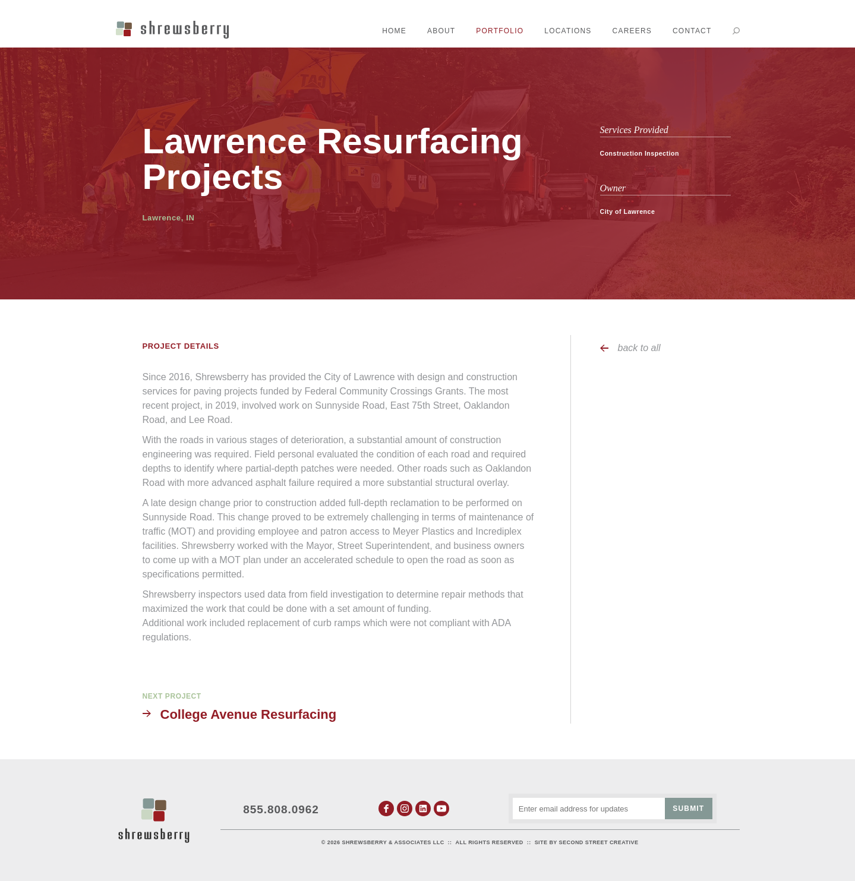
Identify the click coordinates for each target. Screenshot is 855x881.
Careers (632, 31)
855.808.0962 (281, 809)
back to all (639, 348)
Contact (692, 31)
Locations (567, 31)
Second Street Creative (599, 842)
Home (394, 31)
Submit (688, 808)
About (441, 31)
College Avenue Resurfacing (248, 714)
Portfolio (499, 31)
